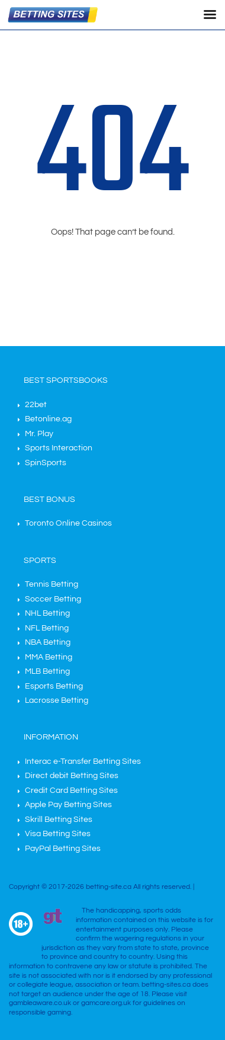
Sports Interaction (58, 448)
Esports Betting (54, 686)
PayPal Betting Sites (63, 848)
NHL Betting (47, 613)
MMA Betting (48, 657)
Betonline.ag (48, 419)
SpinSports (45, 463)
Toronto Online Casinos (68, 523)
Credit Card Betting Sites (71, 790)
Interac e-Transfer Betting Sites (83, 761)
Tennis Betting (51, 584)
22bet (36, 405)
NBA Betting (47, 642)
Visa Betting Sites (58, 834)
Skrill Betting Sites (58, 819)
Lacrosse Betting (56, 700)
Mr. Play (39, 434)
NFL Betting (47, 628)
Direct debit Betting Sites (71, 776)
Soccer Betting (53, 599)
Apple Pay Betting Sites (68, 805)
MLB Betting (47, 671)
